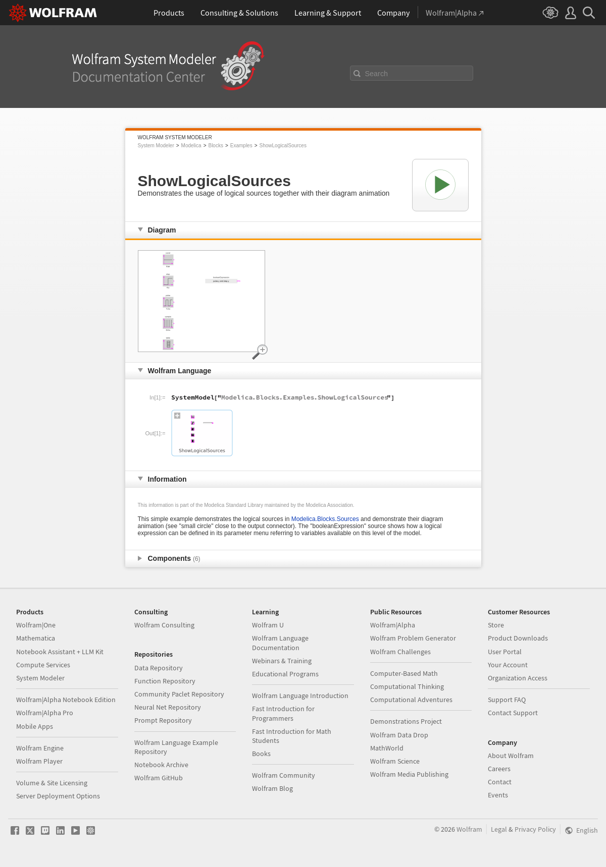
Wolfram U (268, 624)
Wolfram (469, 829)
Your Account (508, 664)
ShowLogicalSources (283, 145)
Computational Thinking (407, 686)
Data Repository (158, 667)
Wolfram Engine (40, 748)
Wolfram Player (39, 761)
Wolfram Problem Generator (413, 638)
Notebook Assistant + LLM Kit (60, 651)
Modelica (191, 145)
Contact (500, 781)
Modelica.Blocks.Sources (325, 519)
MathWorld (386, 748)
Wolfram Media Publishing (409, 774)
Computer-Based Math (404, 673)
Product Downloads (518, 638)
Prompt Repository (163, 720)
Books (261, 753)
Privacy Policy (535, 829)
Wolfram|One (36, 624)
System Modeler (156, 145)
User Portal (505, 651)
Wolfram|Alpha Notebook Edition (66, 699)
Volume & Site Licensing (51, 782)
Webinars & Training (282, 660)
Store (496, 624)
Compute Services (43, 664)
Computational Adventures (411, 699)
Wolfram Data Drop (399, 734)
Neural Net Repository (167, 707)
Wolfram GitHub (158, 777)
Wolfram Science (395, 761)
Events (498, 794)
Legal (499, 829)
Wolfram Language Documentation (280, 642)
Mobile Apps (34, 726)
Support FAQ (507, 699)
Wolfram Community (283, 775)
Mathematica (35, 638)
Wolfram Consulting (164, 624)
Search (376, 74)
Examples (241, 145)
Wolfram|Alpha (392, 624)
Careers (499, 768)
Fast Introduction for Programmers (283, 713)
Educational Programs (285, 673)
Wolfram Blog (272, 788)
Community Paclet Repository (179, 694)
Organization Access (517, 677)
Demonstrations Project (406, 721)
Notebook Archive (161, 764)
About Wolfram (511, 755)
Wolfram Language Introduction (300, 695)
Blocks (215, 145)
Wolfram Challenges (400, 651)
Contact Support (513, 712)
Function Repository (164, 680)
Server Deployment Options (58, 795)
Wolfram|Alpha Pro (44, 712)
